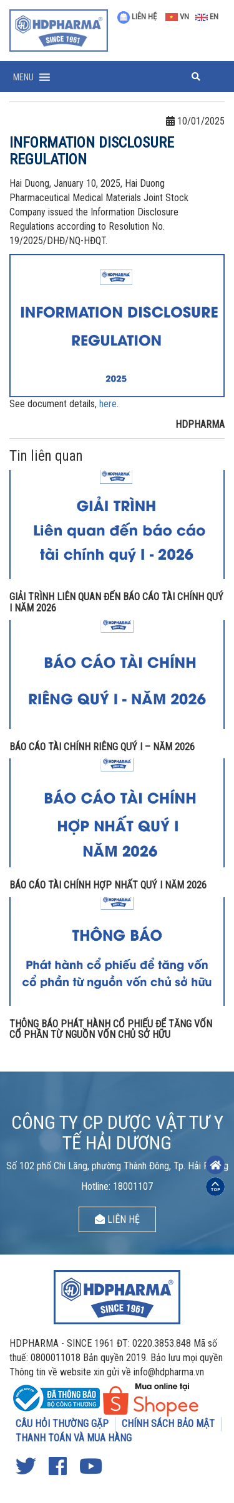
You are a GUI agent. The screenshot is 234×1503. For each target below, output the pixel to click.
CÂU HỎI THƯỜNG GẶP (62, 1424)
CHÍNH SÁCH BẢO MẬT (168, 1424)
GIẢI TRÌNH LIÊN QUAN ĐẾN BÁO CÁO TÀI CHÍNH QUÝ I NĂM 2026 (116, 602)
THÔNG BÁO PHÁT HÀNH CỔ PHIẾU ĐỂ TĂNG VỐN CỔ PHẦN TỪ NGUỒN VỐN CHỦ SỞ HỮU (110, 1029)
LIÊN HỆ (137, 16)
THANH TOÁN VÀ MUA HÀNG (74, 1438)
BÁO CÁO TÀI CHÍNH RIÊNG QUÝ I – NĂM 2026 (102, 747)
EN (206, 16)
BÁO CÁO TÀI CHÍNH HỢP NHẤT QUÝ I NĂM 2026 (108, 885)
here (108, 404)
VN (177, 16)
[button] (23, 77)
